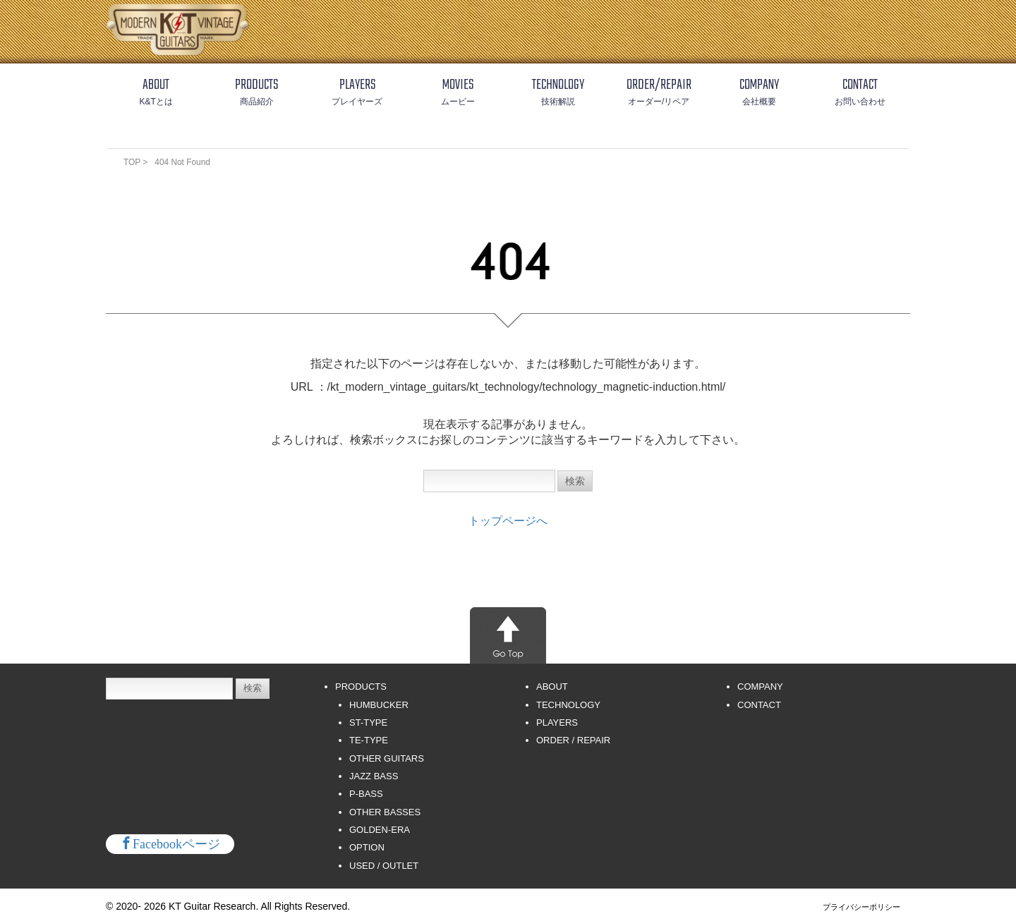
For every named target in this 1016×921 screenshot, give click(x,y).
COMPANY (760, 687)
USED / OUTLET (383, 866)
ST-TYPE (368, 723)
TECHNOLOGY (568, 705)
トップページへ (508, 521)
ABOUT (552, 687)
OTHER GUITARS (386, 759)
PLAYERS (557, 723)
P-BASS (366, 794)
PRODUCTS (361, 687)
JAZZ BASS (373, 776)
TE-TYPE (368, 741)
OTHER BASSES (385, 812)
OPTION (367, 848)
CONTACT (759, 705)
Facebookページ (176, 843)
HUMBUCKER (379, 705)
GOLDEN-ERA (379, 830)
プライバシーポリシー (861, 907)
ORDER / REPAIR (573, 741)
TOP (133, 162)
